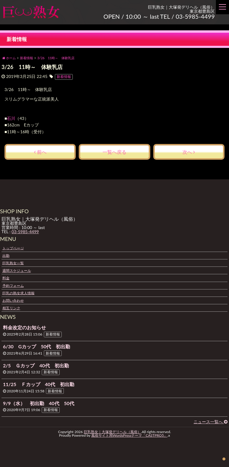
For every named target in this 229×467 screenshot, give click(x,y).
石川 (11, 118)
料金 (6, 278)
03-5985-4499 (25, 231)
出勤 (6, 255)
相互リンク (11, 308)
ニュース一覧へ (211, 421)
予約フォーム (13, 285)
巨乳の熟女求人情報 (18, 293)
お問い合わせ (13, 300)
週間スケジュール (16, 270)
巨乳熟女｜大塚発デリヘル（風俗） (112, 432)
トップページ (13, 248)
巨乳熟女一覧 (13, 263)
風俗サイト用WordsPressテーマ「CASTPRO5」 (129, 435)
